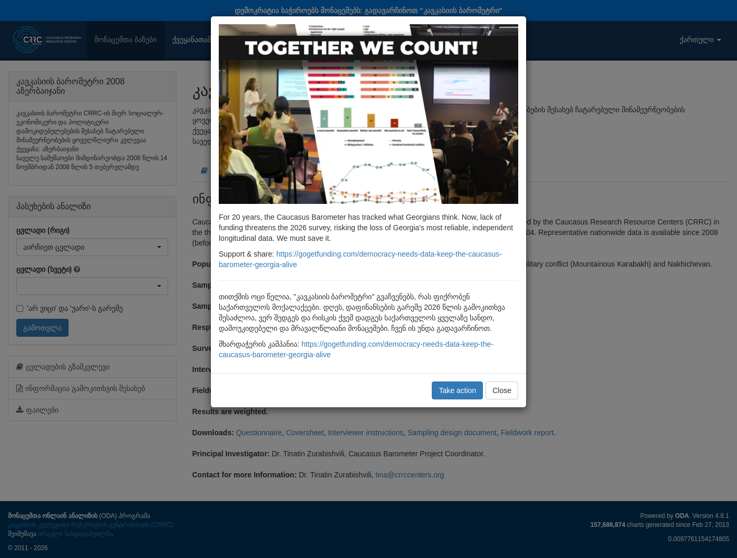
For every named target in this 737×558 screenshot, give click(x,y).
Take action (457, 390)
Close (501, 390)
